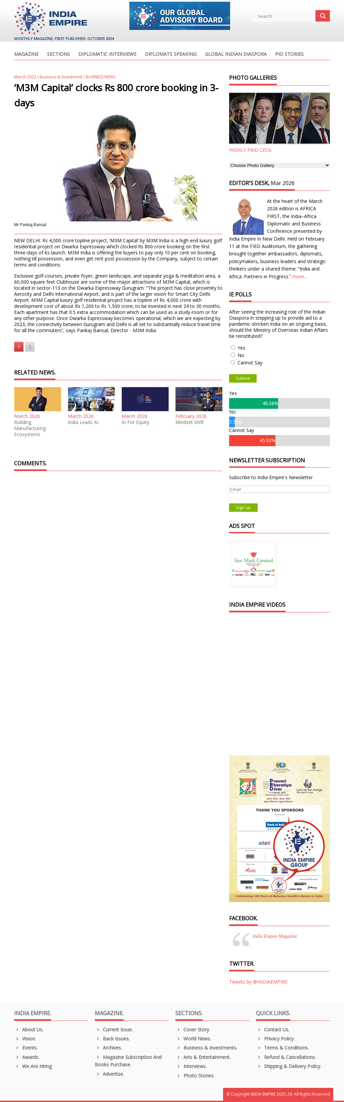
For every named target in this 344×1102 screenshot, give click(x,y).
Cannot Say (250, 362)
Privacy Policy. (275, 1038)
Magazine (26, 54)
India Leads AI (83, 422)
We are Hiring (33, 1066)
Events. (26, 1047)
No (241, 355)
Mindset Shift (189, 422)
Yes (241, 348)
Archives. (108, 1047)
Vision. (25, 1038)
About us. (28, 1029)
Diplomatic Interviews (107, 54)
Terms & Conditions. (282, 1047)
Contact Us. (272, 1029)
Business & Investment (61, 77)
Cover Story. (192, 1029)
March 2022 (25, 77)
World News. (193, 1038)
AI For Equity (135, 422)
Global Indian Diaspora (236, 54)
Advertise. (109, 1074)
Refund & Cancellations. (286, 1057)
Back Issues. (112, 1038)
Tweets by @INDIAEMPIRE (258, 982)
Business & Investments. (206, 1047)
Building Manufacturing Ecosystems (30, 428)
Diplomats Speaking (171, 54)
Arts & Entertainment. (202, 1057)
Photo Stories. (194, 1075)
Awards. (26, 1057)
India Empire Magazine (275, 936)
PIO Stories (289, 54)
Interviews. (191, 1066)
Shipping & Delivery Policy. (288, 1066)
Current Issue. (114, 1029)
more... (299, 276)
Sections (58, 54)
